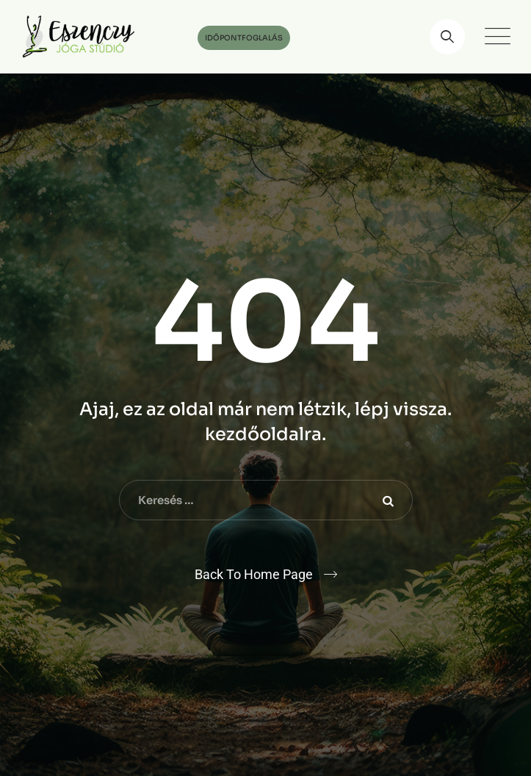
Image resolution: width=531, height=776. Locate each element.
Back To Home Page (254, 574)
